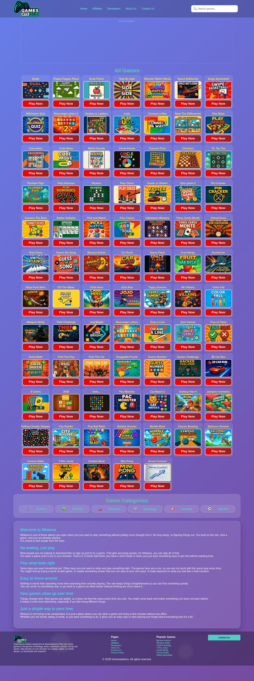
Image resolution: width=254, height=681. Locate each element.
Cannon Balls (162, 657)
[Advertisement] (127, 45)
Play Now (35, 108)
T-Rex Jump (162, 652)
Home (83, 8)
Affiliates (97, 8)
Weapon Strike (163, 648)
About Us (131, 8)
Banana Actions (163, 645)
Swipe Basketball (164, 660)
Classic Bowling (163, 650)
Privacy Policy (117, 657)
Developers (113, 8)
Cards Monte (162, 655)
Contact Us (147, 8)
